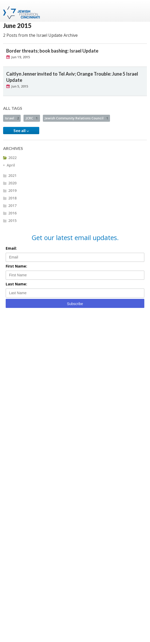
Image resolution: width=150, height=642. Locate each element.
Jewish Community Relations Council (76, 118)
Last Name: (16, 284)
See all (21, 130)
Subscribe (75, 304)
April (11, 165)
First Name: (16, 266)
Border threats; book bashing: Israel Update (52, 51)
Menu (141, 11)
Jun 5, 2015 (19, 86)
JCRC (32, 118)
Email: (11, 248)
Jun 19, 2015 (20, 57)
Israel (12, 118)
